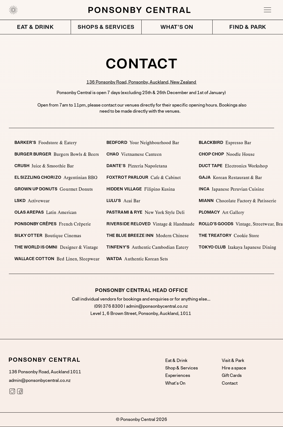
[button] (267, 10)
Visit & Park (233, 360)
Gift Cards (232, 375)
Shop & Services (181, 368)
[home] (13, 10)
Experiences (177, 375)
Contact (230, 383)
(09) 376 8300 (109, 306)
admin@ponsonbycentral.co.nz (157, 306)
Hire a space (234, 368)
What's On (175, 383)
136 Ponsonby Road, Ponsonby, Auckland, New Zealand (141, 82)
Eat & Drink (176, 360)
